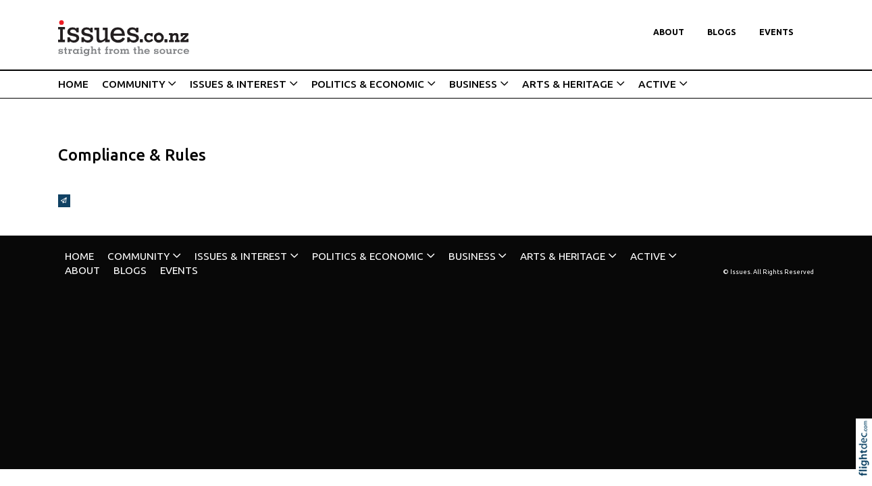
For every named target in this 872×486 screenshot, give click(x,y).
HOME (73, 84)
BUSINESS (473, 84)
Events (776, 32)
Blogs (721, 32)
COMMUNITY (133, 84)
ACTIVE (657, 84)
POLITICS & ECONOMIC (367, 84)
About (668, 32)
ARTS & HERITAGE (567, 84)
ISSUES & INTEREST (238, 84)
